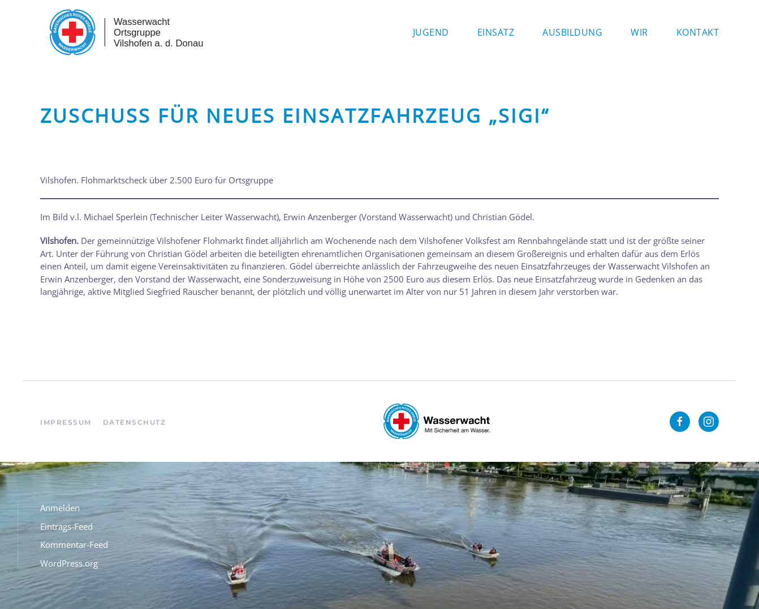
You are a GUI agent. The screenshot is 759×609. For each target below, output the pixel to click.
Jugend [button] (431, 32)
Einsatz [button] (496, 32)
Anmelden (60, 507)
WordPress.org (69, 563)
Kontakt (697, 32)
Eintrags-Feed (66, 526)
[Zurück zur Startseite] (125, 32)
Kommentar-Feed (74, 544)
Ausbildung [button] (572, 32)
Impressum (66, 427)
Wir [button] (639, 32)
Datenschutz (134, 427)
